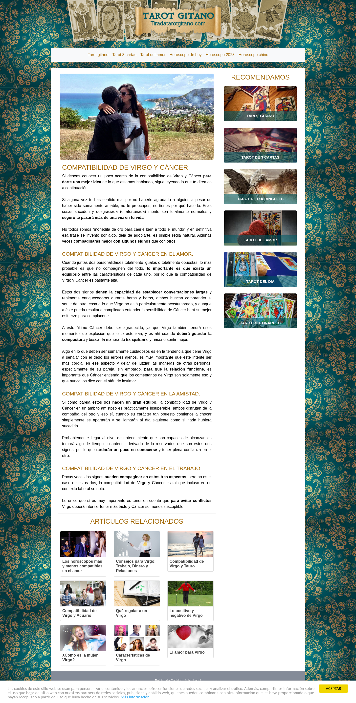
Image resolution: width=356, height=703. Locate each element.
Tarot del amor (152, 55)
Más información (135, 697)
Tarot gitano (98, 55)
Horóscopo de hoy (186, 55)
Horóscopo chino (253, 55)
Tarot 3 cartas (124, 55)
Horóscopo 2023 (220, 55)
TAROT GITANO (178, 19)
